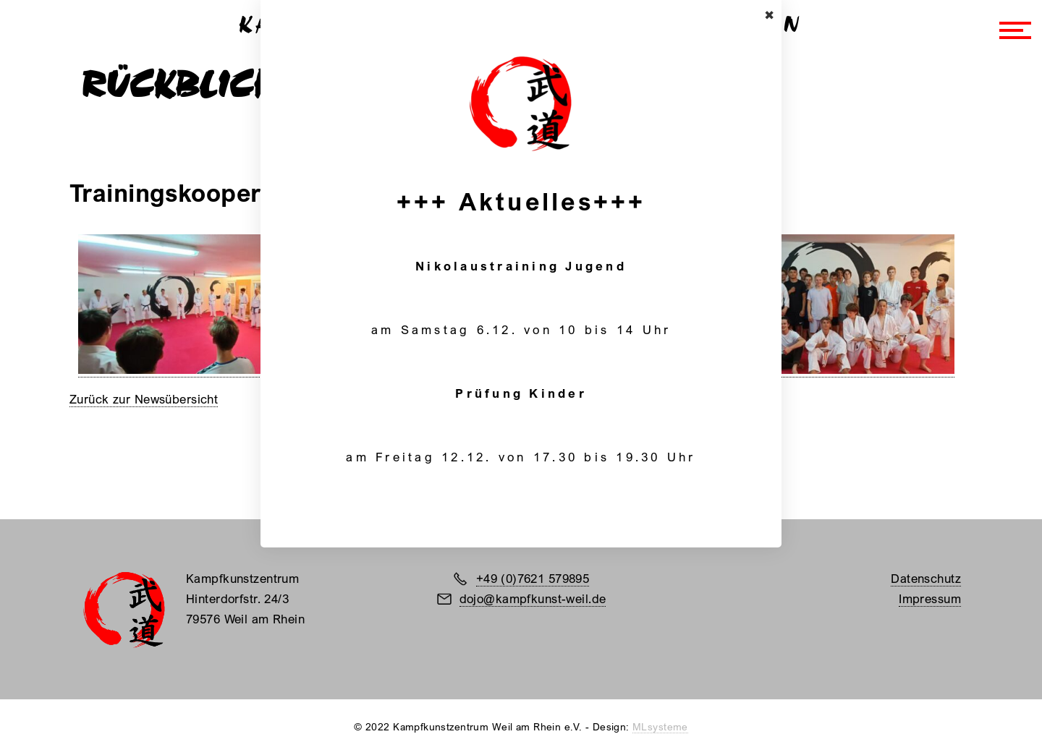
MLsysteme (660, 727)
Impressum (930, 598)
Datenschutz (926, 578)
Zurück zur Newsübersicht (143, 398)
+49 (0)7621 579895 (533, 578)
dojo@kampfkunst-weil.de (532, 598)
